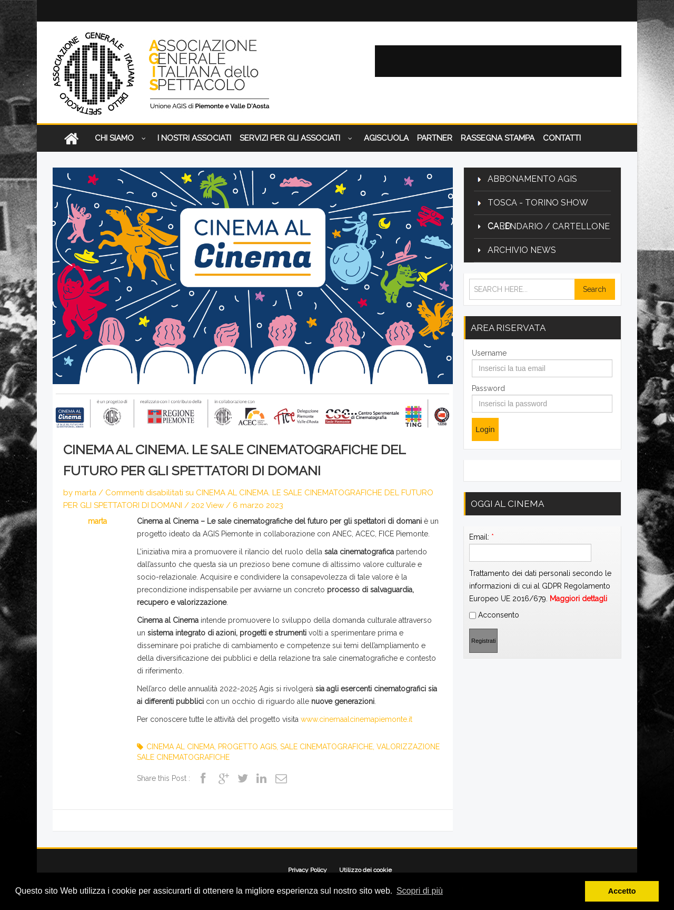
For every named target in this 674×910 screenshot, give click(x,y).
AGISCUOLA (386, 138)
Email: (481, 667)
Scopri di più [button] (420, 890)
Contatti (562, 138)
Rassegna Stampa (497, 138)
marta (85, 492)
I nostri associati (194, 138)
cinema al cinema (180, 746)
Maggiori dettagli (578, 729)
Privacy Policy (307, 870)
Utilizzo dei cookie (365, 870)
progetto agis (247, 746)
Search (594, 289)
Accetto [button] (622, 891)
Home (71, 138)
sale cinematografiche (326, 746)
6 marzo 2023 (258, 505)
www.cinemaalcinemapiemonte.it (356, 719)
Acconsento (494, 746)
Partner (434, 138)
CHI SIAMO (122, 139)
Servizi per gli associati (297, 139)
